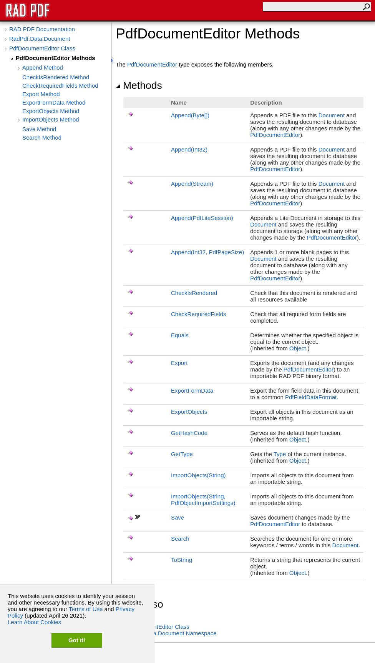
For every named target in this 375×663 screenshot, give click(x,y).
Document (332, 115)
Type (280, 454)
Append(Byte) (190, 115)
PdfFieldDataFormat (311, 397)
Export (179, 363)
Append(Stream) (192, 183)
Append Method (42, 67)
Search (180, 538)
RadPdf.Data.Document (39, 38)
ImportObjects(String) (198, 475)
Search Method (41, 137)
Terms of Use (86, 609)
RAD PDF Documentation (42, 29)
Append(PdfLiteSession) (202, 218)
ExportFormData (192, 390)
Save (177, 517)
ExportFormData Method (53, 102)
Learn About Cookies (34, 622)
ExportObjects (189, 411)
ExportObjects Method (50, 111)
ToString (181, 559)
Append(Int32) (189, 149)
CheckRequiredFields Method (60, 85)
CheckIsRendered (194, 293)
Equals (180, 335)
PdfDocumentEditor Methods (55, 58)
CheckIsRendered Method (55, 77)
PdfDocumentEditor (152, 64)
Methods (139, 85)
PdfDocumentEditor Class (42, 48)
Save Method (39, 129)
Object (297, 348)
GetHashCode (189, 433)
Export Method (41, 94)
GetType (182, 454)
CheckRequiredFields (198, 314)
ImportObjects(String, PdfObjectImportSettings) (203, 499)
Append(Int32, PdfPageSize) (207, 252)
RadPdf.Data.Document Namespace (170, 633)
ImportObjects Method (50, 119)
